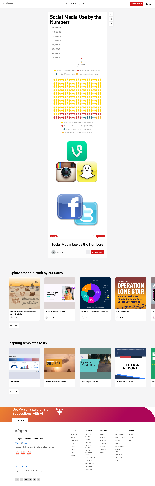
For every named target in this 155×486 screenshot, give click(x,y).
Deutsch (23, 471)
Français (41, 471)
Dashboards (74, 440)
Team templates (90, 457)
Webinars (117, 443)
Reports (73, 437)
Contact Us (19, 467)
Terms (18, 443)
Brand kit (88, 442)
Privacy (25, 443)
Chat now (29, 467)
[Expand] (111, 14)
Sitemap (117, 460)
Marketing (103, 437)
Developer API (119, 454)
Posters (73, 455)
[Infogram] (9, 4)
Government (103, 443)
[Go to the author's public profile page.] (57, 252)
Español (35, 471)
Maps (72, 443)
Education (103, 449)
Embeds (87, 439)
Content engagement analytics (89, 452)
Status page (118, 457)
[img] (77, 97)
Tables (73, 449)
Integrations (88, 466)
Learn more (20, 420)
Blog (130, 440)
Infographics (74, 434)
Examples (117, 440)
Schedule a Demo (118, 450)
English (18, 471)
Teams (102, 452)
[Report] (111, 24)
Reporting (103, 440)
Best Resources (119, 446)
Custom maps (89, 463)
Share (54, 236)
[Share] (111, 19)
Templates (88, 469)
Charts (73, 446)
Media (102, 434)
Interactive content (88, 435)
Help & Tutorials (119, 434)
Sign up (148, 4)
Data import (88, 460)
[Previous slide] (11, 326)
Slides (72, 452)
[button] (66, 70)
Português (29, 471)
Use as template (136, 4)
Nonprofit (102, 446)
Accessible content (88, 446)
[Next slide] (16, 326)
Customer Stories (120, 437)
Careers (131, 437)
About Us (132, 434)
